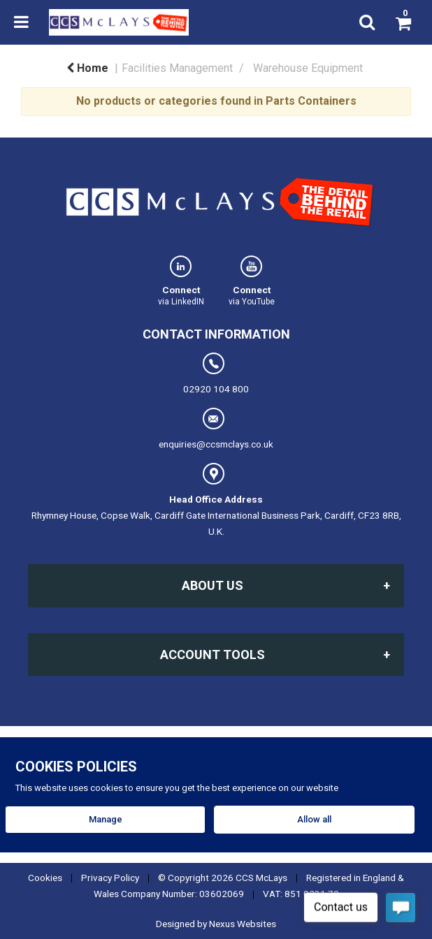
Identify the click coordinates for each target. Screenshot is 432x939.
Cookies (45, 877)
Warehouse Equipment (308, 68)
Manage (105, 819)
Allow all (314, 819)
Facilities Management (177, 68)
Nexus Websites (242, 923)
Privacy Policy (110, 877)
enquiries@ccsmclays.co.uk (216, 429)
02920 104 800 (216, 373)
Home (87, 68)
